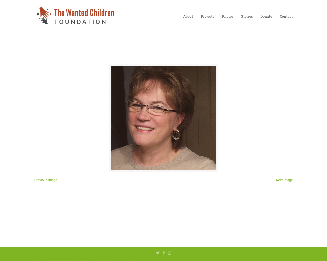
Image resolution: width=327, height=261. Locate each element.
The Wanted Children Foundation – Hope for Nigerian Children (75, 15)
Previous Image (45, 180)
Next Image (284, 180)
